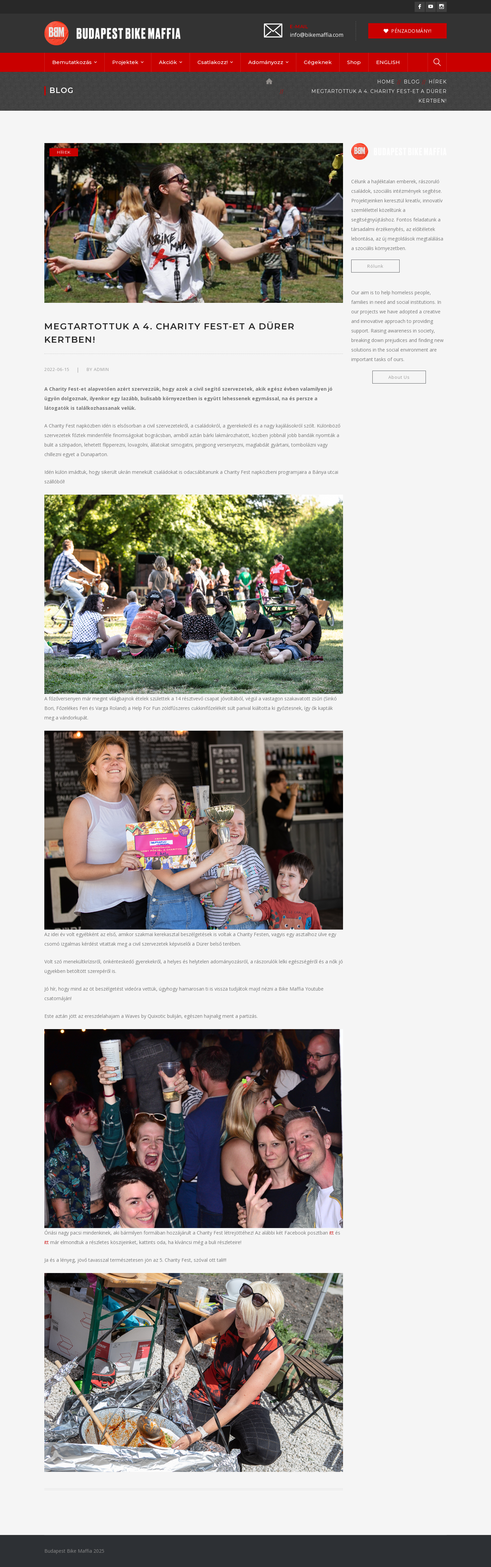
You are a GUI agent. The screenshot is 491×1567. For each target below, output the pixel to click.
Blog (412, 82)
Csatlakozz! (212, 62)
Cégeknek (318, 62)
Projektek (125, 62)
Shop (354, 62)
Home (386, 82)
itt (331, 1232)
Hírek (438, 82)
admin (101, 369)
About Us (399, 377)
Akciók (168, 62)
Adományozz (265, 62)
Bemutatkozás (72, 62)
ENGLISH (388, 62)
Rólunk (375, 266)
